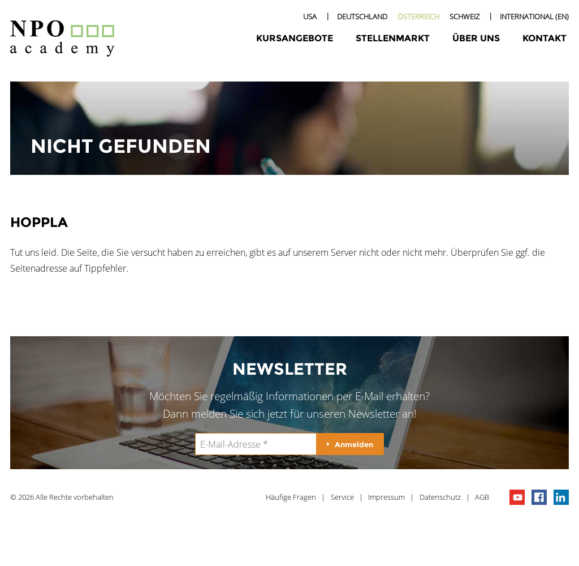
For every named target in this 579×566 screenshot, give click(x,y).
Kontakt (544, 38)
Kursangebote (294, 38)
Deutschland (362, 16)
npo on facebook (539, 497)
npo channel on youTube (517, 497)
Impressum (386, 497)
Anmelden (354, 444)
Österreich (418, 16)
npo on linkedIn (561, 497)
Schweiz (464, 16)
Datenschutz (440, 497)
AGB (482, 497)
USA (310, 16)
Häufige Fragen (291, 497)
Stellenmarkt (393, 38)
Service (342, 497)
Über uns (476, 38)
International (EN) (534, 16)
